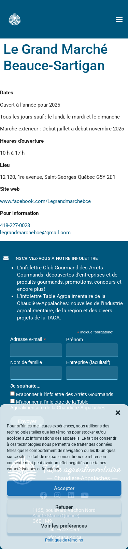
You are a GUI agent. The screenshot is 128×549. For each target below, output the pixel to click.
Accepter (64, 488)
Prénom (74, 339)
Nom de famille (26, 362)
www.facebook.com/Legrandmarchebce (45, 201)
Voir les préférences (64, 526)
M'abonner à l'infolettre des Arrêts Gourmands (64, 394)
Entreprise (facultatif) (88, 362)
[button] (117, 412)
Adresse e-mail (28, 339)
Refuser (64, 507)
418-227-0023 (15, 225)
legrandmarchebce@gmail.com (35, 233)
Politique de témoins (64, 540)
